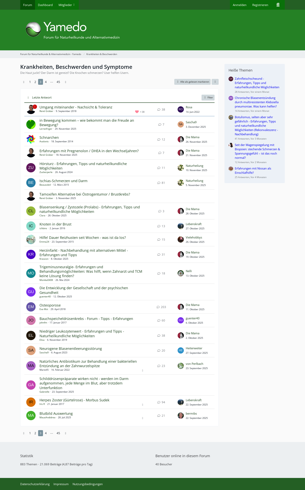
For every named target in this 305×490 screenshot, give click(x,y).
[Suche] (278, 5)
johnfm (43, 322)
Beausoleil (45, 184)
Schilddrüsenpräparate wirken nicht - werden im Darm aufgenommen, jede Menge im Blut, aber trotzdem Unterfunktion (84, 383)
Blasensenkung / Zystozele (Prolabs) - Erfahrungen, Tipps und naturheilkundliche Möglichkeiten (89, 209)
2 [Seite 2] (35, 82)
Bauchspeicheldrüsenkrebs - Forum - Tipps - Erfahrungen (86, 318)
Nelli (189, 271)
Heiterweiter (194, 348)
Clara (42, 215)
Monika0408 (46, 280)
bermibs (191, 413)
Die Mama (192, 137)
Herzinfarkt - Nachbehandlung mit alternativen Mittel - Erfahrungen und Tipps (83, 252)
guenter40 (45, 296)
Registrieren (260, 5)
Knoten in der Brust (55, 224)
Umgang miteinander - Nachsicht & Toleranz (75, 107)
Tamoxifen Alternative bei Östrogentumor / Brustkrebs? (84, 194)
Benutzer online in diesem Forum (182, 455)
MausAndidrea (47, 417)
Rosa (189, 107)
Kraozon (43, 258)
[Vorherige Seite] (23, 82)
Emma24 (44, 241)
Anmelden (239, 5)
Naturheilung (194, 166)
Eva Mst (43, 309)
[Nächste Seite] (65, 82)
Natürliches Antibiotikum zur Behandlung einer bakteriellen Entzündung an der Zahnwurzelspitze (88, 363)
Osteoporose (50, 305)
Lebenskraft (194, 224)
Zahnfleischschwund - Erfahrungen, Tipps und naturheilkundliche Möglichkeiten (257, 83)
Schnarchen (49, 137)
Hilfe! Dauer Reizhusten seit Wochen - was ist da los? (82, 237)
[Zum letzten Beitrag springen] (181, 109)
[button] (215, 82)
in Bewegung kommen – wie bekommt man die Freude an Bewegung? (86, 122)
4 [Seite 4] (46, 82)
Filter (208, 97)
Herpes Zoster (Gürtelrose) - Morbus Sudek (74, 400)
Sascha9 (191, 122)
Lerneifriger (45, 128)
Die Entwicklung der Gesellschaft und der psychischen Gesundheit (83, 290)
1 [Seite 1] (30, 82)
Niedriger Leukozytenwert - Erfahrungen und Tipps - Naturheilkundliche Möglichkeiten (81, 333)
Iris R (42, 404)
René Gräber (46, 111)
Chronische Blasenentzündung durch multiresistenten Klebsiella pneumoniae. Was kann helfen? (257, 102)
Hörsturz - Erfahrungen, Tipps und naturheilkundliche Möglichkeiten (83, 165)
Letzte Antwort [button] (42, 97)
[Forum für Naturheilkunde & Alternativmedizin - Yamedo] (152, 30)
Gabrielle (44, 391)
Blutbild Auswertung (56, 413)
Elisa (42, 340)
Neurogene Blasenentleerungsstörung (70, 348)
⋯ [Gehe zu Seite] (51, 82)
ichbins (43, 228)
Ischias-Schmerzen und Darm (63, 180)
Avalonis (44, 141)
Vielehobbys (194, 237)
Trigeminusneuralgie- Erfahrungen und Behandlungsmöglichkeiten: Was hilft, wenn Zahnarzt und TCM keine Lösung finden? (90, 271)
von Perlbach (194, 364)
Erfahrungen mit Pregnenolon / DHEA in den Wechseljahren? (89, 150)
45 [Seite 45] (58, 82)
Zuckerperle (46, 172)
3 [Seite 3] (40, 82)
